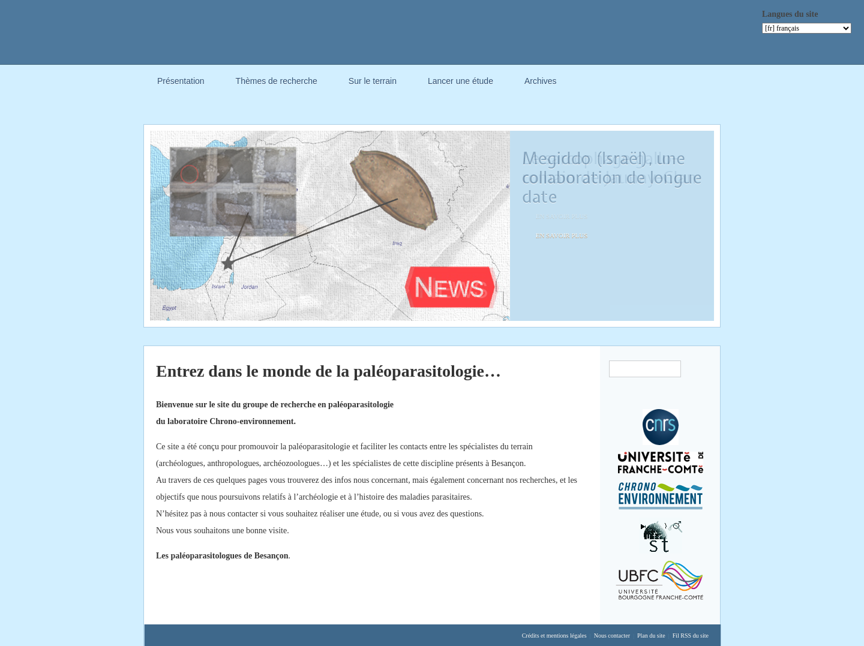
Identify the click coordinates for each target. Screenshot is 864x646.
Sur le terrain (373, 81)
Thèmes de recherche (276, 82)
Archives (540, 82)
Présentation (181, 82)
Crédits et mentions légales (554, 635)
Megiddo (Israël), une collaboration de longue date (612, 177)
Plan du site (651, 635)
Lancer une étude (460, 81)
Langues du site (790, 14)
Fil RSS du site (691, 635)
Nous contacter (612, 635)
